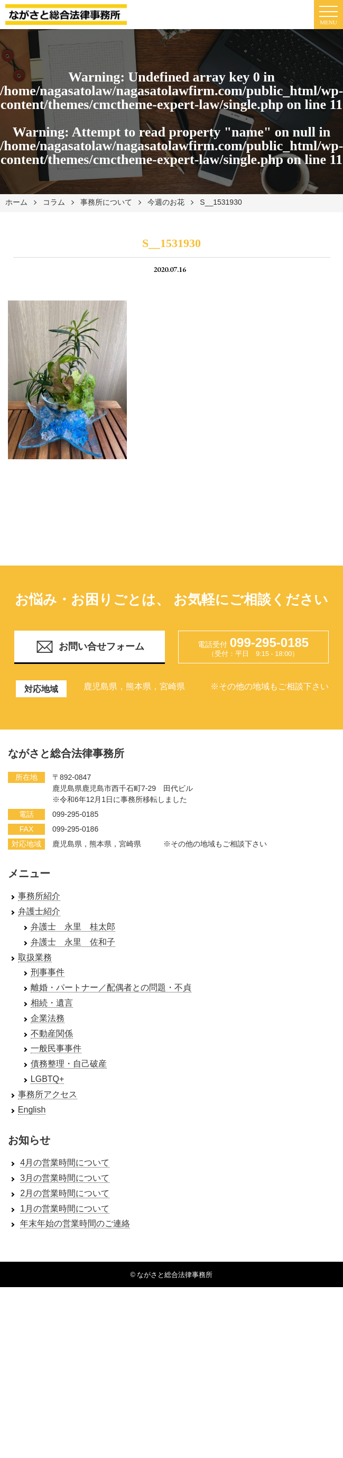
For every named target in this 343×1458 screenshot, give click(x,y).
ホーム (16, 202)
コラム (54, 202)
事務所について (106, 202)
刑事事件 (47, 972)
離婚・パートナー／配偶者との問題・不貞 (111, 987)
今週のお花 (165, 202)
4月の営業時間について (64, 1162)
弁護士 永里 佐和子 (73, 941)
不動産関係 (52, 1033)
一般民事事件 (56, 1048)
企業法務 (47, 1018)
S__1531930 (221, 202)
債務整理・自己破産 (69, 1063)
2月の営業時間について (64, 1193)
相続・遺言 (52, 1002)
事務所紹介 (39, 895)
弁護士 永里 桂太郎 (73, 926)
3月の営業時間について (64, 1177)
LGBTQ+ (47, 1078)
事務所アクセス (47, 1094)
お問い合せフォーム (89, 646)
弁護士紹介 (39, 911)
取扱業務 (35, 957)
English (31, 1109)
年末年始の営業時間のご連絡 (75, 1223)
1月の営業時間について (64, 1208)
